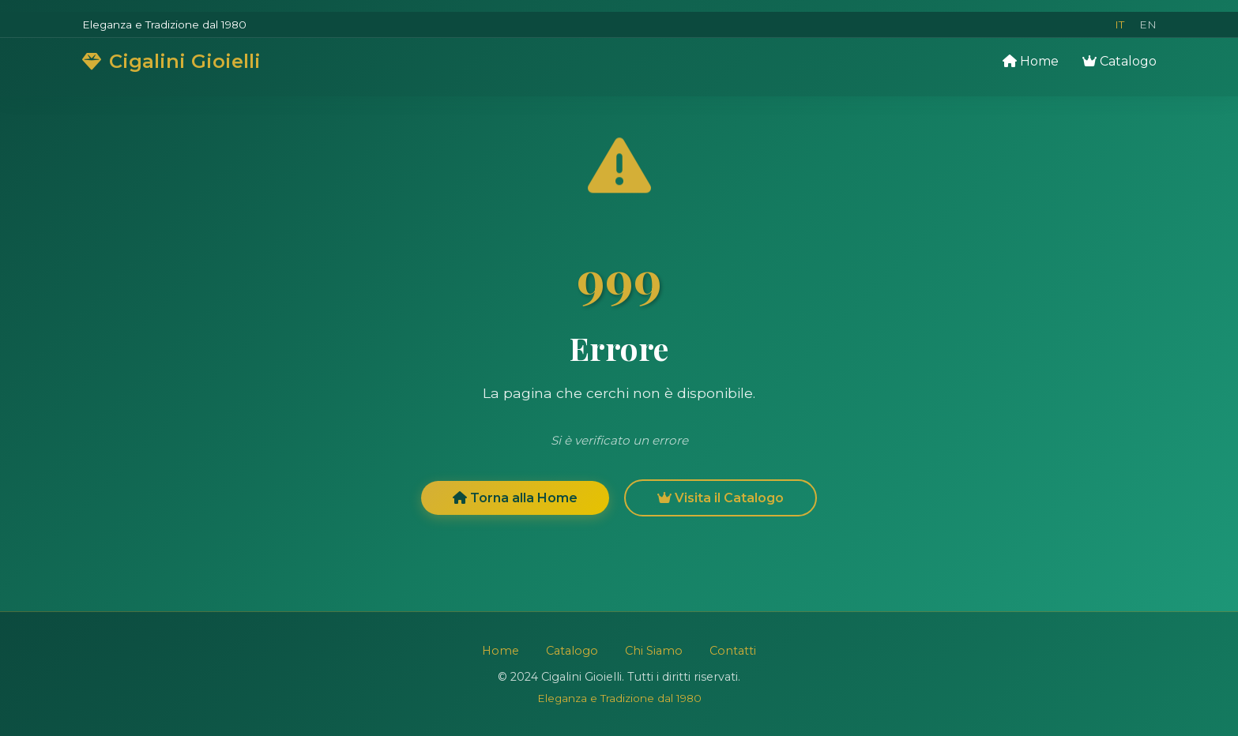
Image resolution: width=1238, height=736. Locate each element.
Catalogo (1119, 61)
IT (1119, 24)
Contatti (732, 651)
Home (1031, 61)
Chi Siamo (654, 651)
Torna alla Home (515, 500)
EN (1148, 24)
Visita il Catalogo (720, 500)
